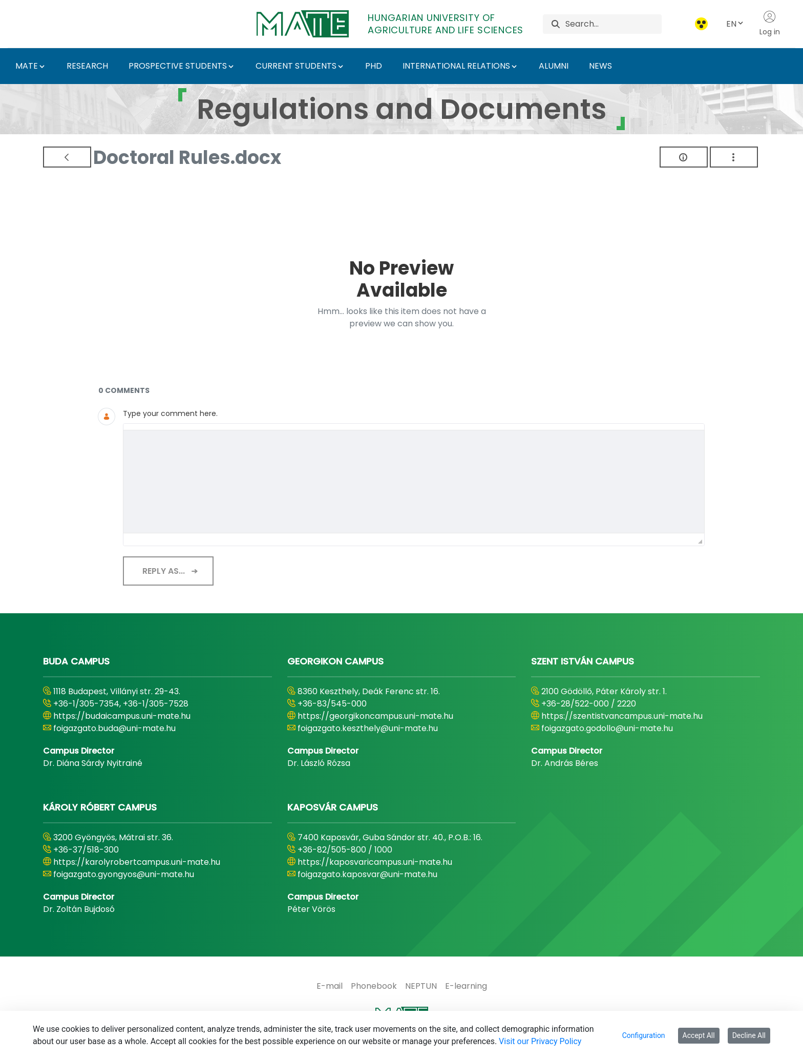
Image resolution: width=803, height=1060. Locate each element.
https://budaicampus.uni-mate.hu (122, 716)
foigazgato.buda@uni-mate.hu (114, 728)
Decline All (749, 1035)
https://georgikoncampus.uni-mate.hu (375, 716)
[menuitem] (329, 986)
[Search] (613, 24)
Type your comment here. (170, 413)
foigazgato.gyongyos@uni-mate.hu (123, 874)
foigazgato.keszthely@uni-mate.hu (368, 728)
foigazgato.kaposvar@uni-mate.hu (367, 874)
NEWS (600, 66)
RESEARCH (87, 66)
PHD (373, 66)
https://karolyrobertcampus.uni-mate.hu (136, 862)
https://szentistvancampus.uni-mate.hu (622, 716)
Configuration (643, 1035)
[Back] (67, 157)
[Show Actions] (734, 157)
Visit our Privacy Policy (540, 1041)
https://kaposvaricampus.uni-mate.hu (375, 862)
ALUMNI (553, 66)
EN (735, 24)
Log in (769, 23)
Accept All (699, 1035)
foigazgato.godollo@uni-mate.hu (607, 728)
